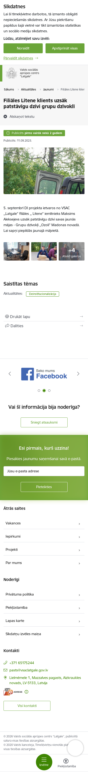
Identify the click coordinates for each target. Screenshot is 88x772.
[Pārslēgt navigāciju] (44, 762)
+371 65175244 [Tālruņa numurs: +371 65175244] (21, 663)
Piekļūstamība (16, 607)
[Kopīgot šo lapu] (44, 325)
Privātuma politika (20, 594)
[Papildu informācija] (26, 692)
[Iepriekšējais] (10, 373)
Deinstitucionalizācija (42, 294)
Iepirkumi (13, 536)
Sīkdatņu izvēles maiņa (23, 634)
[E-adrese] (13, 692)
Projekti (12, 549)
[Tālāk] (78, 373)
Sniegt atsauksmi (44, 422)
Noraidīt (23, 48)
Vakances (13, 523)
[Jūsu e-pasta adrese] (44, 471)
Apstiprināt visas (65, 48)
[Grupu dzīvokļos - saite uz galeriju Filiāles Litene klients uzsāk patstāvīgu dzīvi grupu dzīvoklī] (16, 251)
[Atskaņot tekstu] (22, 116)
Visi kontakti (27, 705)
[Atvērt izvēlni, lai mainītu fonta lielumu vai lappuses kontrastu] (66, 763)
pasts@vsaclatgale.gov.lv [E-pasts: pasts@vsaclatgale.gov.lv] (28, 670)
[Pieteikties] (44, 487)
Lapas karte (15, 620)
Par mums (14, 562)
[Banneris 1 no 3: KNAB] (44, 374)
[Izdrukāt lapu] (44, 316)
